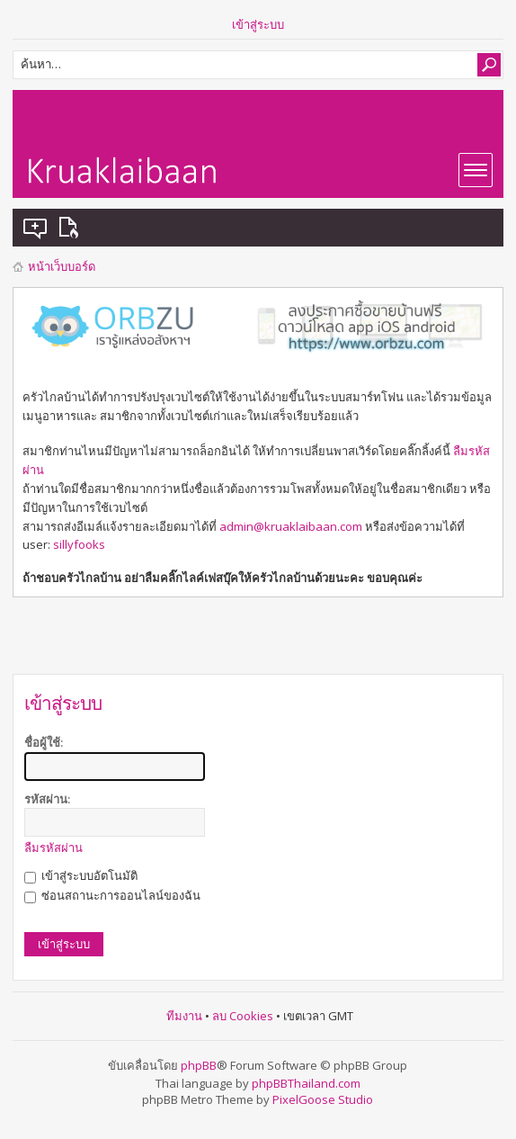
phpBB (199, 1065)
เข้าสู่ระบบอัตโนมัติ (81, 875)
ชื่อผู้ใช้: (43, 742)
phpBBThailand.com (306, 1083)
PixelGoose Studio (322, 1099)
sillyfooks (79, 544)
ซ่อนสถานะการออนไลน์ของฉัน (112, 895)
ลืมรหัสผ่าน (53, 847)
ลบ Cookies (242, 1016)
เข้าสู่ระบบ (258, 24)
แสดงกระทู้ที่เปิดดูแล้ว (72, 227)
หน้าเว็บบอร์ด (61, 266)
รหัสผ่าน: (47, 799)
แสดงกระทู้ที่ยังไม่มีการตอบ (36, 227)
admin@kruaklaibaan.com (290, 526)
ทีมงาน (184, 1016)
